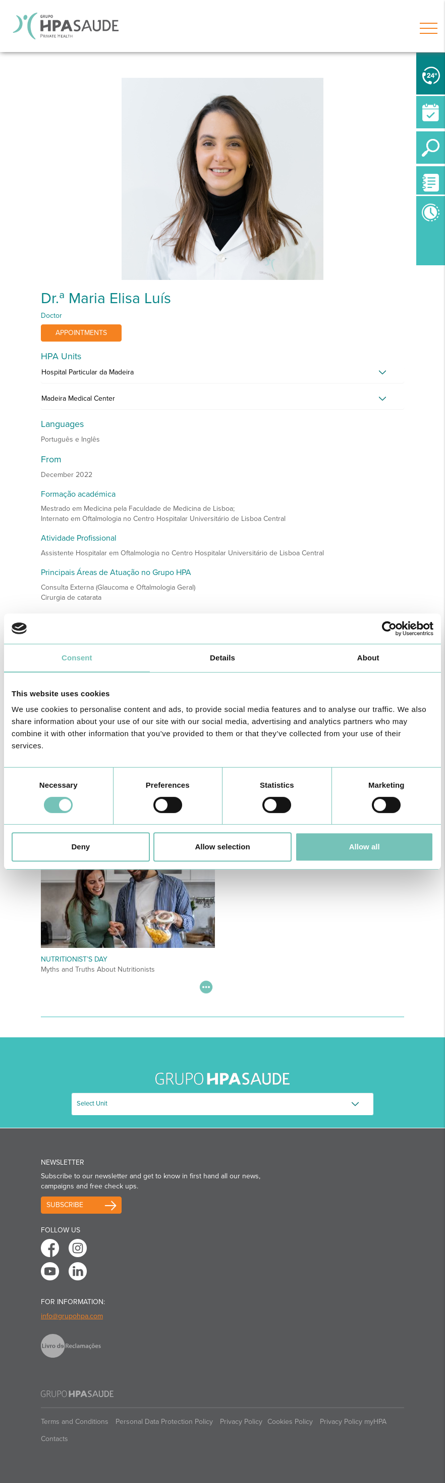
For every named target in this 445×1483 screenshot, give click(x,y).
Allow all (364, 846)
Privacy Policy (241, 1421)
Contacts (54, 1438)
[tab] (222, 374)
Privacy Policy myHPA (353, 1421)
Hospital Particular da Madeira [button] (87, 372)
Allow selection (222, 846)
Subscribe (64, 1205)
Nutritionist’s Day (74, 959)
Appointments (81, 332)
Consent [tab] (77, 657)
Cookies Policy (290, 1421)
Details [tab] (222, 657)
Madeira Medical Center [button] (78, 398)
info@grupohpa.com (72, 1316)
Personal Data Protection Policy (164, 1421)
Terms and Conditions (74, 1421)
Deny (80, 846)
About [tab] (368, 657)
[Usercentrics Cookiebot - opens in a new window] (389, 628)
